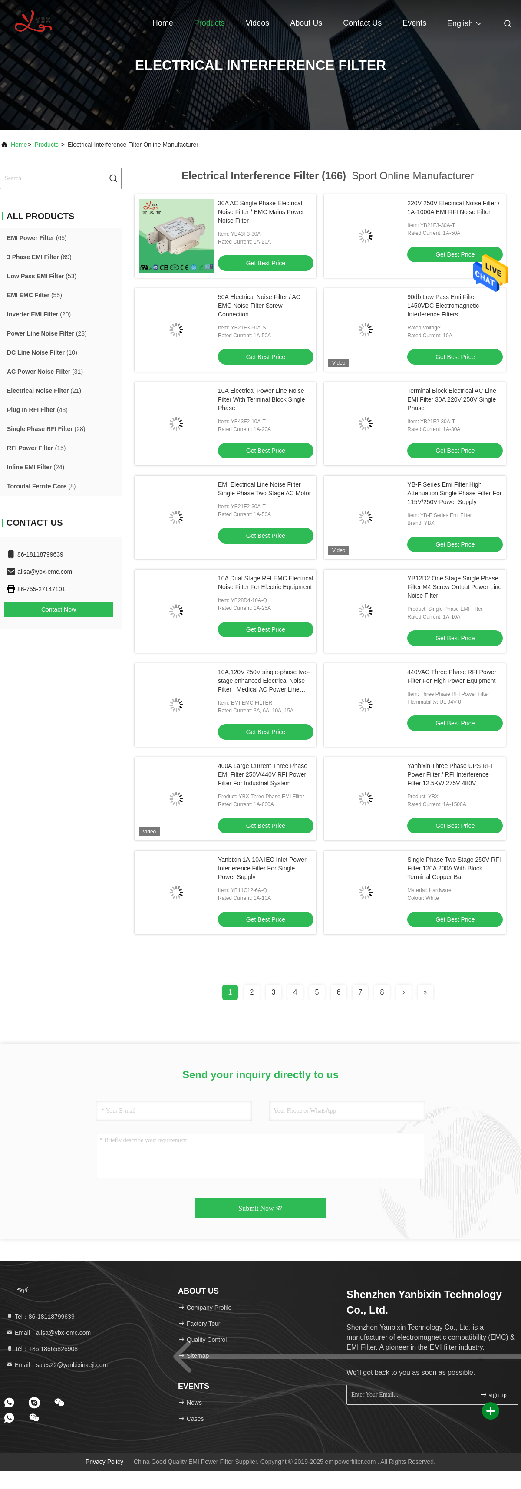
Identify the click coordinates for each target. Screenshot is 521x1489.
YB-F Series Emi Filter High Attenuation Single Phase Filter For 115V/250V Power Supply (454, 493)
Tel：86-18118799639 (40, 1316)
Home (162, 23)
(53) (41, 276)
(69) (39, 257)
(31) (45, 371)
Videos (258, 23)
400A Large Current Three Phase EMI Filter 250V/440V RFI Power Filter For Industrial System (262, 774)
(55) (34, 295)
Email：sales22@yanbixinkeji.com (57, 1364)
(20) (39, 314)
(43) (37, 409)
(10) (42, 352)
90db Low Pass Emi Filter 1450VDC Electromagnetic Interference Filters (443, 305)
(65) (37, 237)
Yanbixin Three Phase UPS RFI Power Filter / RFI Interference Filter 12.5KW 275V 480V (449, 774)
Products (209, 23)
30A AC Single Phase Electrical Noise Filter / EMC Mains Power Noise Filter (261, 212)
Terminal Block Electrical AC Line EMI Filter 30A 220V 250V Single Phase (451, 399)
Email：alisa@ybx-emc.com (48, 1332)
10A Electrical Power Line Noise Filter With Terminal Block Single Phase (261, 399)
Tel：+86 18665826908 (42, 1348)
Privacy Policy (104, 1461)
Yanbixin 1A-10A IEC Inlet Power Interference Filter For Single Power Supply (262, 868)
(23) (47, 333)
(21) (44, 390)
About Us (306, 23)
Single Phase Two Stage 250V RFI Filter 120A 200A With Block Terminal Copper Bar (454, 868)
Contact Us (362, 23)
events (414, 23)
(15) (36, 448)
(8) (41, 486)
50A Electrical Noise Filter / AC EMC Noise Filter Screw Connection (259, 305)
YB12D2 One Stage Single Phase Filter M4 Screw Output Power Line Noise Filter (454, 587)
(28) (46, 428)
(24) (35, 467)
